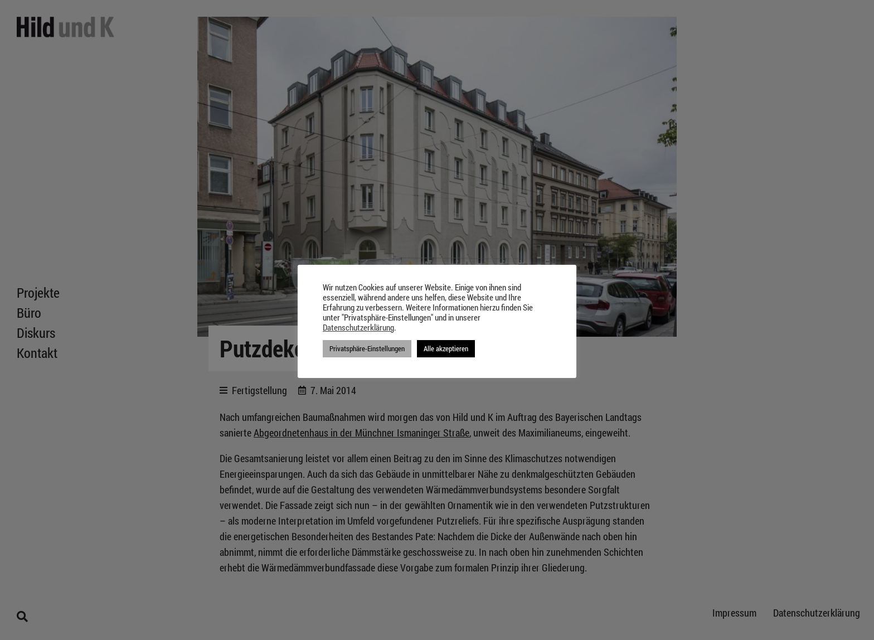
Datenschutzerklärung (358, 328)
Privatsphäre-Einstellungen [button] (367, 348)
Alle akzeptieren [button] (446, 348)
